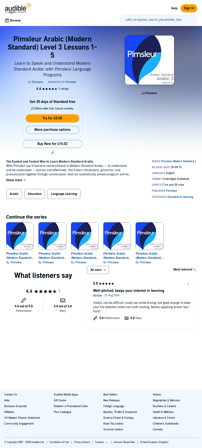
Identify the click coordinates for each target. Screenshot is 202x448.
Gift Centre (60, 400)
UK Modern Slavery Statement (22, 418)
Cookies (99, 442)
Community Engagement (19, 423)
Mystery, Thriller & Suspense (120, 412)
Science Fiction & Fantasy (118, 418)
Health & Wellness (163, 412)
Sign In (189, 8)
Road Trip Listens (113, 423)
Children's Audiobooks (166, 423)
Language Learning (64, 194)
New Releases (111, 400)
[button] (52, 152)
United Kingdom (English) (154, 442)
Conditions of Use (59, 442)
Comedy (158, 429)
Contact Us (10, 394)
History (157, 394)
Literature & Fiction (164, 418)
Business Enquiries (15, 406)
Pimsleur (16, 262)
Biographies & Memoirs (166, 400)
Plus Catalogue (62, 412)
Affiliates (9, 412)
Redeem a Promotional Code (70, 406)
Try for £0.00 (52, 118)
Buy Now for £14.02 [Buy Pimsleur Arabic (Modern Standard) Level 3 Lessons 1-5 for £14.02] (52, 144)
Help (174, 8)
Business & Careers (164, 406)
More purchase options (52, 130)
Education (35, 194)
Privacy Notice (82, 442)
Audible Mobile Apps (66, 394)
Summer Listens (113, 429)
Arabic (14, 194)
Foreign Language (113, 406)
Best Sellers (110, 394)
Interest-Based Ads (124, 442)
